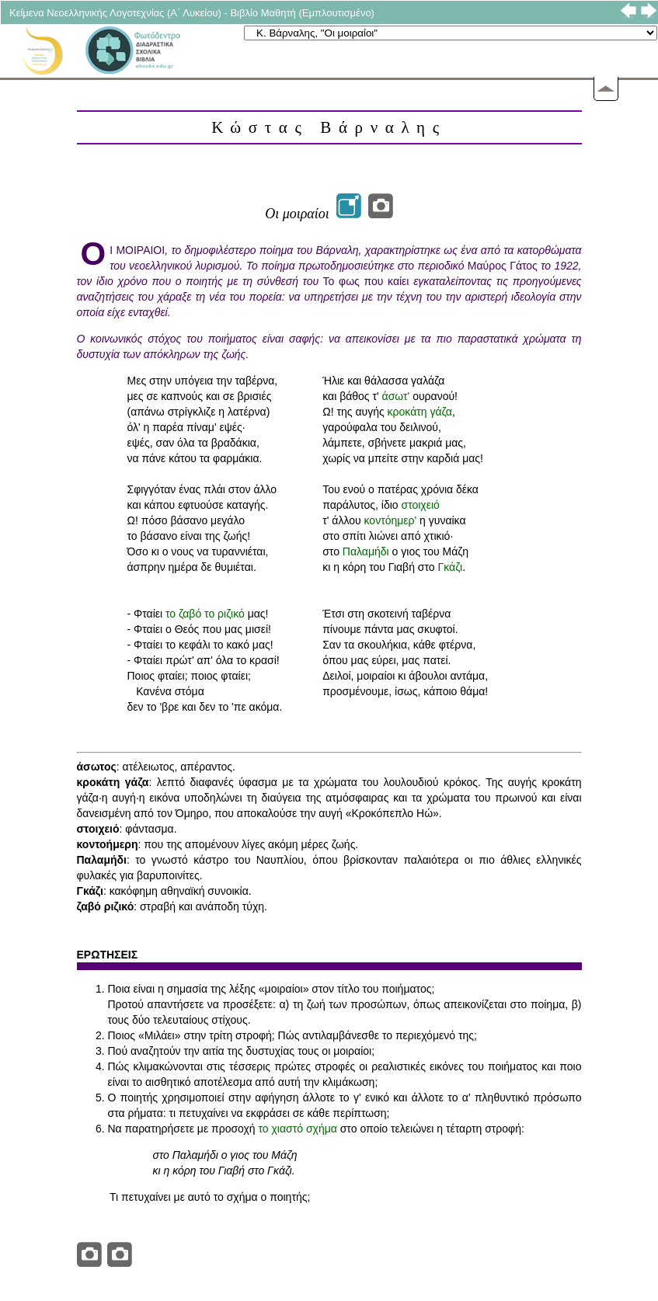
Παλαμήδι (366, 551)
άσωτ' (396, 396)
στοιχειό (420, 505)
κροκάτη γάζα (420, 411)
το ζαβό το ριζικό (205, 613)
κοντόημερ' (390, 520)
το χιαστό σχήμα (298, 1128)
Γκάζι (450, 567)
